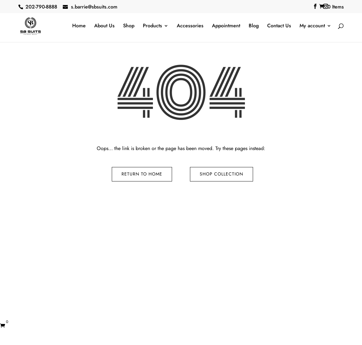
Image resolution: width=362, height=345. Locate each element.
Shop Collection (221, 174)
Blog (254, 26)
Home (79, 26)
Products (152, 26)
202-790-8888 (41, 6)
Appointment (226, 26)
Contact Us (279, 26)
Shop (128, 26)
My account (312, 26)
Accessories (190, 26)
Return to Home (142, 174)
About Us (104, 26)
